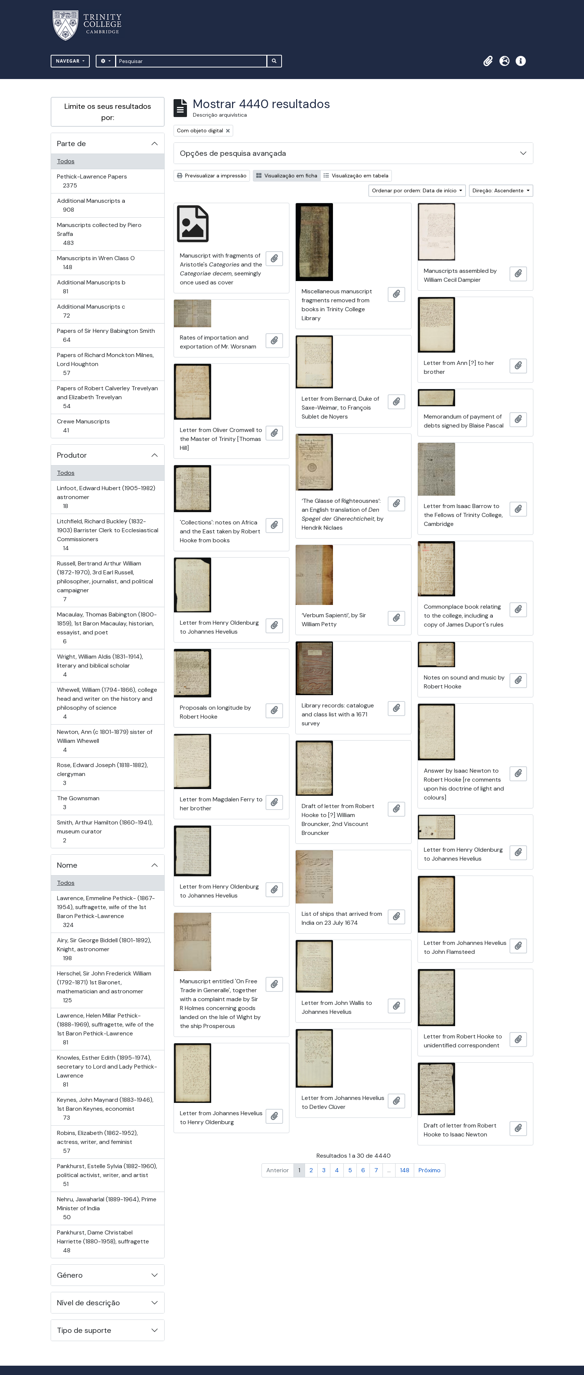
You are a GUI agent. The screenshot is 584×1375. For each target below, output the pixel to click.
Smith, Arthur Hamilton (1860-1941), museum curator (105, 831)
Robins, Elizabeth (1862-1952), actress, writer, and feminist (97, 1141)
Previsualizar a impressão (212, 175)
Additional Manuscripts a (91, 205)
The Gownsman (78, 803)
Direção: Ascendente (499, 190)
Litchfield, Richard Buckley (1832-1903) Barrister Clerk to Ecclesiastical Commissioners (107, 535)
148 (404, 1170)
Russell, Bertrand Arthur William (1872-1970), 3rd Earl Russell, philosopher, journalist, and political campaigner (105, 581)
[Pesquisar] (191, 61)
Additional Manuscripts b (91, 287)
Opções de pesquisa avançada (233, 153)
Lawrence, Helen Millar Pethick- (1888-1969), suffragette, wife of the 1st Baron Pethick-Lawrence (105, 1029)
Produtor (72, 455)
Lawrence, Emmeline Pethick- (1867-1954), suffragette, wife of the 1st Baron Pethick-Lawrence (106, 911)
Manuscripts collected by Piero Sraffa (99, 233)
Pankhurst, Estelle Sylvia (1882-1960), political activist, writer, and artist (107, 1175)
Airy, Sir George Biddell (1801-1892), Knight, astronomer (104, 949)
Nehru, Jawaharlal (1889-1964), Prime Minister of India (106, 1208)
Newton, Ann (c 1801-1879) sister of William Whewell (104, 740)
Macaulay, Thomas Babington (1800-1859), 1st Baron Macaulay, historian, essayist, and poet (107, 628)
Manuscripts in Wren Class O (96, 262)
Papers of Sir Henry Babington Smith (106, 335)
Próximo (430, 1170)
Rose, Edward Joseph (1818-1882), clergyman (102, 774)
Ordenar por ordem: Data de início (415, 190)
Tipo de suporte (84, 1330)
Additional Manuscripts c (91, 311)
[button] (488, 61)
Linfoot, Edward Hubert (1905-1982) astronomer (106, 497)
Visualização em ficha (286, 175)
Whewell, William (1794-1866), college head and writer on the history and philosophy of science (107, 703)
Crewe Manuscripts (83, 426)
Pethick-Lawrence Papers (92, 181)
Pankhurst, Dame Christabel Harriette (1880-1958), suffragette (103, 1241)
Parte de (71, 143)
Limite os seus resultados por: (107, 111)
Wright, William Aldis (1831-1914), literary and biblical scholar (100, 665)
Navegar (68, 61)
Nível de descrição (88, 1303)
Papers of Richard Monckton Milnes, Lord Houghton (105, 364)
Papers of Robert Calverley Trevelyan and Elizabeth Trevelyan (107, 397)
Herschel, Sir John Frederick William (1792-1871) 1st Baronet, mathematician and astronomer (104, 987)
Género (70, 1275)
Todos (65, 161)
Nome (67, 865)
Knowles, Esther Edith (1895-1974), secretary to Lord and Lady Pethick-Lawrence (107, 1071)
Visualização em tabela (356, 175)
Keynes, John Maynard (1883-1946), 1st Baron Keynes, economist (105, 1108)
